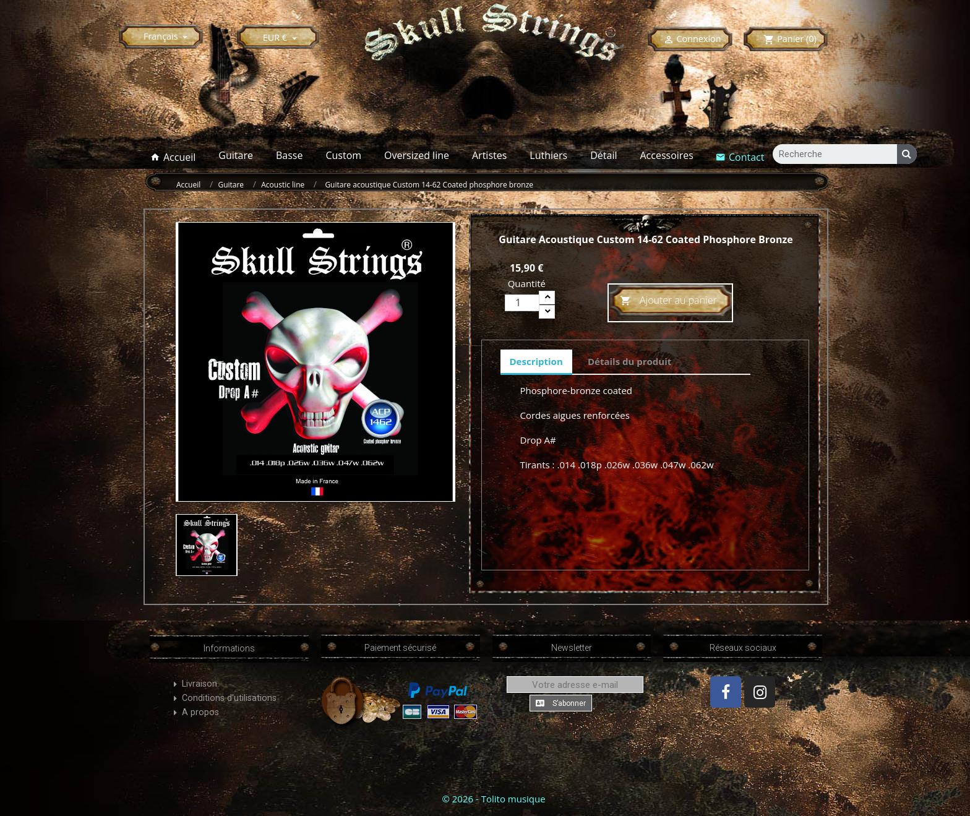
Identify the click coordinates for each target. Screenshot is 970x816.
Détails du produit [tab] (629, 361)
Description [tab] (536, 361)
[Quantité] (522, 302)
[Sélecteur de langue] (167, 36)
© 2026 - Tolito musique (493, 798)
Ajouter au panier (668, 301)
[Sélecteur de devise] (282, 37)
